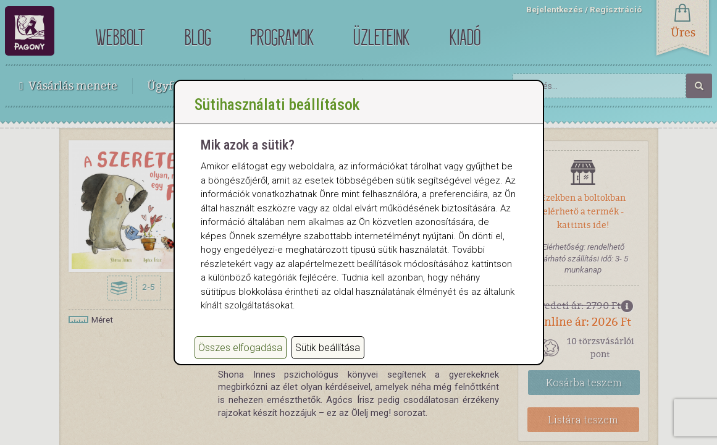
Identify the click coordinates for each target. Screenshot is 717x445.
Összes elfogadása (240, 360)
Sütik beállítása (327, 360)
